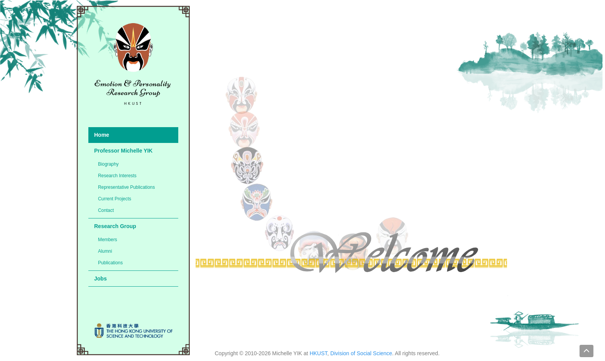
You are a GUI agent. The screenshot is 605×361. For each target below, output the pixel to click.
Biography (108, 164)
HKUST (318, 353)
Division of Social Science (361, 353)
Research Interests (117, 175)
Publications (110, 262)
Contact (106, 210)
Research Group (115, 226)
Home (101, 135)
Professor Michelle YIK (123, 151)
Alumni (105, 251)
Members (107, 239)
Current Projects (114, 198)
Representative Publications (126, 187)
